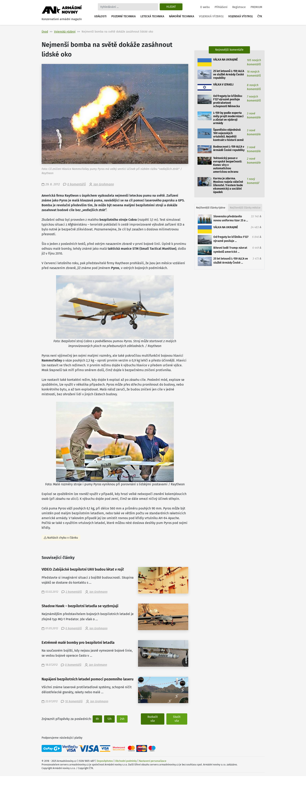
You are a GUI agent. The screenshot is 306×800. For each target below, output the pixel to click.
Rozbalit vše (152, 719)
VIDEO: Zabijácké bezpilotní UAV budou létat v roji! (83, 569)
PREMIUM (256, 7)
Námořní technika (181, 16)
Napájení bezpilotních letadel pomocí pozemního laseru (87, 679)
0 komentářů (76, 184)
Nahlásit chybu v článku (62, 537)
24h (122, 719)
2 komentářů (74, 592)
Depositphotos (105, 761)
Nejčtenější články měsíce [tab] (245, 207)
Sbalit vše (176, 719)
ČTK (259, 16)
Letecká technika (152, 16)
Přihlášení (221, 7)
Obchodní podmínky (126, 761)
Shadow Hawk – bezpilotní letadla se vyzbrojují (80, 606)
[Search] (128, 6)
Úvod (45, 31)
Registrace (239, 7)
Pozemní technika (123, 16)
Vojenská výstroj (240, 16)
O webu (205, 7)
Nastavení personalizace (152, 761)
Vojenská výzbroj (211, 16)
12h (109, 719)
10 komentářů (74, 701)
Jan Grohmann (103, 184)
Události (100, 16)
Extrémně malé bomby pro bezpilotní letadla (78, 643)
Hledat (171, 6)
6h (97, 719)
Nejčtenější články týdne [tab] (210, 207)
